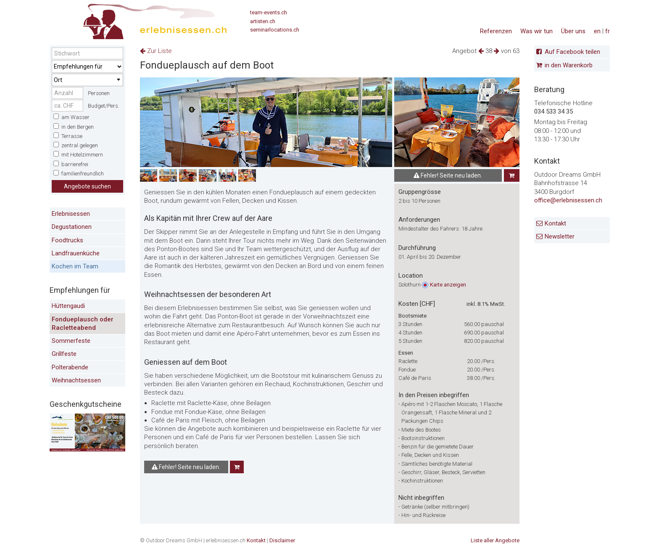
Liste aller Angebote (495, 540)
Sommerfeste (71, 341)
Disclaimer (282, 540)
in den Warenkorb (569, 65)
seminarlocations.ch (274, 30)
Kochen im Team (75, 266)
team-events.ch (268, 12)
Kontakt (555, 223)
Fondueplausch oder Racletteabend (82, 324)
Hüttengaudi (68, 306)
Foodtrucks (67, 240)
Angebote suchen (87, 186)
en (597, 31)
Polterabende (70, 367)
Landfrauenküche (76, 253)
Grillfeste (64, 354)
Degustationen (72, 227)
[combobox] (87, 80)
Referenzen (496, 31)
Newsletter (560, 236)
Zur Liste (156, 51)
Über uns (573, 31)
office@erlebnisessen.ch (568, 200)
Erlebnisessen (71, 213)
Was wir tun (536, 31)
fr (607, 31)
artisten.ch (262, 21)
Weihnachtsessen (76, 380)
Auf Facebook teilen (572, 52)
